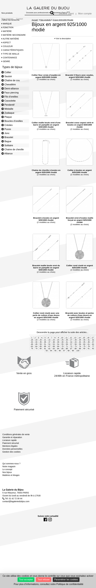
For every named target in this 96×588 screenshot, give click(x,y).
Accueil (35, 20)
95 (55, 359)
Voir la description (62, 47)
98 (68, 359)
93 (47, 359)
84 (58, 357)
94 (51, 359)
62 (93, 353)
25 (62, 349)
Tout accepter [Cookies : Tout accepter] (26, 579)
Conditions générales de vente (16, 443)
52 (49, 353)
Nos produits (7, 13)
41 (67, 351)
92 (93, 357)
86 (67, 357)
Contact (19, 19)
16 (88, 346)
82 (49, 357)
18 (32, 349)
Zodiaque (7, 113)
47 (93, 351)
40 (62, 351)
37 (49, 351)
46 (89, 351)
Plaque (6, 117)
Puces (6, 129)
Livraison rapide (9, 449)
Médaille (7, 108)
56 (67, 353)
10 (62, 346)
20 (41, 349)
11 (66, 346)
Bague (6, 141)
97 (64, 359)
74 (80, 355)
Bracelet (7, 137)
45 (84, 351)
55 (62, 353)
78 (32, 357)
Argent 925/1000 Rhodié (63, 20)
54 (58, 353)
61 (89, 353)
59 (80, 353)
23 (54, 349)
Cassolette (8, 100)
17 (93, 346)
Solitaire (7, 145)
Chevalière (8, 84)
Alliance (7, 153)
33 (32, 351)
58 (76, 353)
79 (36, 357)
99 (73, 359)
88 (76, 357)
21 (45, 349)
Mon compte (85, 13)
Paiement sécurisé (10, 452)
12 (71, 346)
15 (84, 346)
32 (93, 349)
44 (80, 351)
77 (93, 355)
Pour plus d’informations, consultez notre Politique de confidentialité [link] (48, 584)
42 (71, 351)
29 (80, 349)
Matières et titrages (11, 484)
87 (71, 357)
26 (67, 349)
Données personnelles (12, 458)
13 (75, 346)
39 (58, 351)
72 (71, 355)
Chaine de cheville (12, 149)
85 (62, 357)
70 (62, 355)
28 (76, 349)
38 (54, 351)
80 (41, 357)
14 (80, 346)
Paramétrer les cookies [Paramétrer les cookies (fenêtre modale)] (66, 579)
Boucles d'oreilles (12, 121)
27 (71, 349)
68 (54, 355)
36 (45, 351)
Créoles (7, 125)
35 (41, 351)
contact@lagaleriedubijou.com (15, 510)
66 (45, 355)
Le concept (7, 478)
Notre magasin (9, 475)
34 (36, 351)
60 (84, 353)
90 (84, 357)
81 (45, 357)
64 (36, 355)
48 (32, 353)
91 (89, 357)
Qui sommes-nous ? (11, 472)
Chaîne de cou (10, 80)
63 (32, 355)
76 (89, 355)
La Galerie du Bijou (13, 498)
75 (84, 355)
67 (49, 355)
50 (41, 353)
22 (49, 349)
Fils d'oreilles (9, 96)
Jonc (5, 133)
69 (58, 355)
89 (80, 357)
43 (76, 351)
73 (76, 355)
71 (67, 355)
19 (36, 349)
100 (77, 359)
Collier (6, 72)
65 (41, 355)
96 (60, 359)
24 (58, 349)
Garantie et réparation (12, 446)
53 (54, 353)
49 (36, 353)
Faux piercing (10, 92)
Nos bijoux (7, 481)
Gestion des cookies (11, 460)
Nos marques (7, 19)
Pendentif (7, 104)
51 (45, 353)
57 (71, 353)
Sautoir (6, 76)
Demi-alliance (10, 88)
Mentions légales (10, 455)
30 (84, 349)
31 (89, 349)
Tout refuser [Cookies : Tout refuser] (43, 579)
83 (54, 357)
